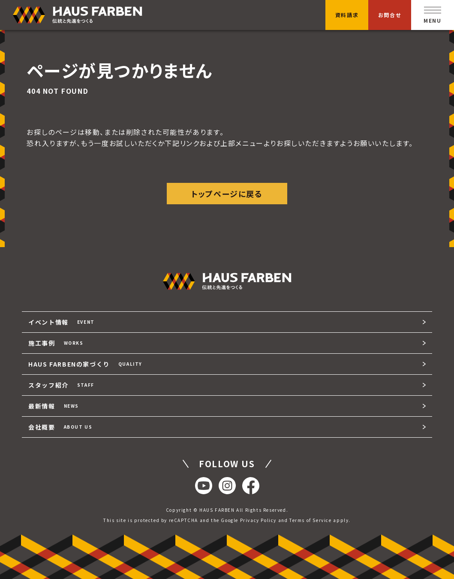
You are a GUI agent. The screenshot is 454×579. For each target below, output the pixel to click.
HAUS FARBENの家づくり (85, 364)
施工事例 (55, 343)
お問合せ (389, 14)
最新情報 (53, 406)
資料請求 (346, 14)
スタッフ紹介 (61, 385)
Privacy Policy (258, 520)
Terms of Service (310, 520)
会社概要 (60, 427)
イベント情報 (61, 322)
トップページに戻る (226, 193)
